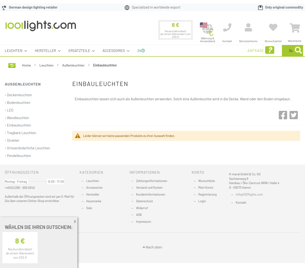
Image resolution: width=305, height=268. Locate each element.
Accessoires (94, 187)
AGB (139, 215)
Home (26, 65)
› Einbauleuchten (18, 125)
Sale (89, 208)
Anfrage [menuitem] (222, 50)
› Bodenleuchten (17, 102)
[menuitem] (14, 50)
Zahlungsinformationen (151, 181)
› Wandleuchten (17, 118)
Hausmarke (94, 201)
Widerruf (142, 208)
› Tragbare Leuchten (20, 133)
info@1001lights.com (249, 194)
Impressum (143, 221)
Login (202, 201)
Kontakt (241, 202)
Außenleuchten (73, 65)
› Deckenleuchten (18, 95)
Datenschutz (144, 201)
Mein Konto (205, 187)
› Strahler (12, 140)
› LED (9, 110)
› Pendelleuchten (18, 155)
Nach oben (152, 247)
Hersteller (92, 194)
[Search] (298, 50)
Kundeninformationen (150, 194)
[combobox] (268, 50)
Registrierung (207, 194)
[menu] (152, 50)
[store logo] (40, 28)
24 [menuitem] (141, 50)
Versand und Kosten (149, 187)
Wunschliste (206, 181)
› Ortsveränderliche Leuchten (27, 148)
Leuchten (47, 65)
